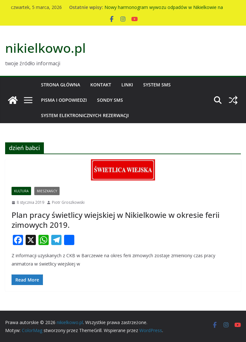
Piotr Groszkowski (68, 202)
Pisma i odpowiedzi (64, 100)
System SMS (157, 85)
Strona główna (60, 85)
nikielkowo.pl (45, 48)
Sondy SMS (110, 100)
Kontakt (100, 85)
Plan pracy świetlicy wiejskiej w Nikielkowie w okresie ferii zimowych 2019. (115, 220)
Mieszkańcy (47, 191)
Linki (127, 85)
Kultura (21, 191)
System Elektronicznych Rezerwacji (85, 115)
